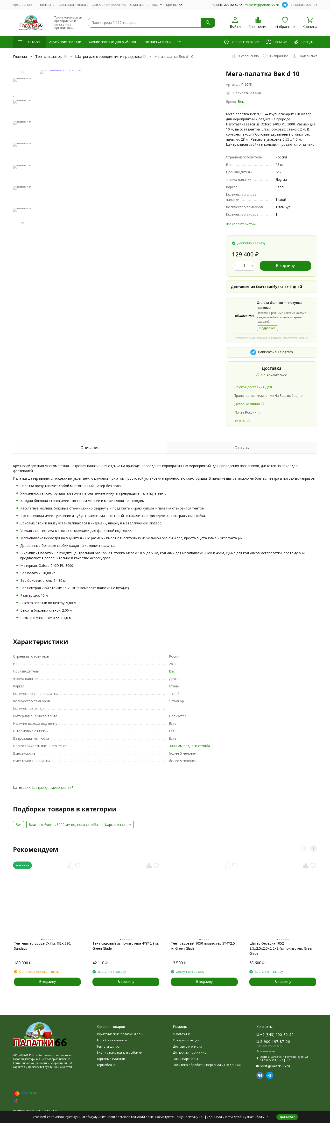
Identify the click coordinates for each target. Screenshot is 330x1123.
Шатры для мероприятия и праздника (108, 56)
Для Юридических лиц (109, 4)
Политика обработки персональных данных (207, 1065)
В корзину (285, 265)
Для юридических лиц (189, 1052)
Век (241, 101)
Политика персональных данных (35, 1110)
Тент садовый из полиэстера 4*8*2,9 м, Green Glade (125, 946)
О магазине (182, 1034)
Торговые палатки (111, 1059)
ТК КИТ (240, 421)
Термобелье (106, 1065)
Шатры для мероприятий (52, 787)
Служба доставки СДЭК (253, 387)
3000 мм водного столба (189, 746)
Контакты (47, 4)
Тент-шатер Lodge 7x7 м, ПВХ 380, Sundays (42, 946)
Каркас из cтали (118, 824)
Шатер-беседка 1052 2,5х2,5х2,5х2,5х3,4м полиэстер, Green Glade (281, 948)
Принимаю (287, 1117)
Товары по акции (186, 1040)
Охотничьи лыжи (157, 41)
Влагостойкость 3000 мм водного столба (63, 824)
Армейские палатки (65, 41)
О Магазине (139, 4)
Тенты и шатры (49, 56)
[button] (22, 223)
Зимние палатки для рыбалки (112, 41)
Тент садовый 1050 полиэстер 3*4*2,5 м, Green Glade (203, 946)
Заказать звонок (304, 4)
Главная (20, 56)
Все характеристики (241, 224)
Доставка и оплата (73, 4)
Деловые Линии (247, 404)
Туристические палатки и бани (120, 1034)
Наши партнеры (185, 1059)
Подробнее (267, 328)
